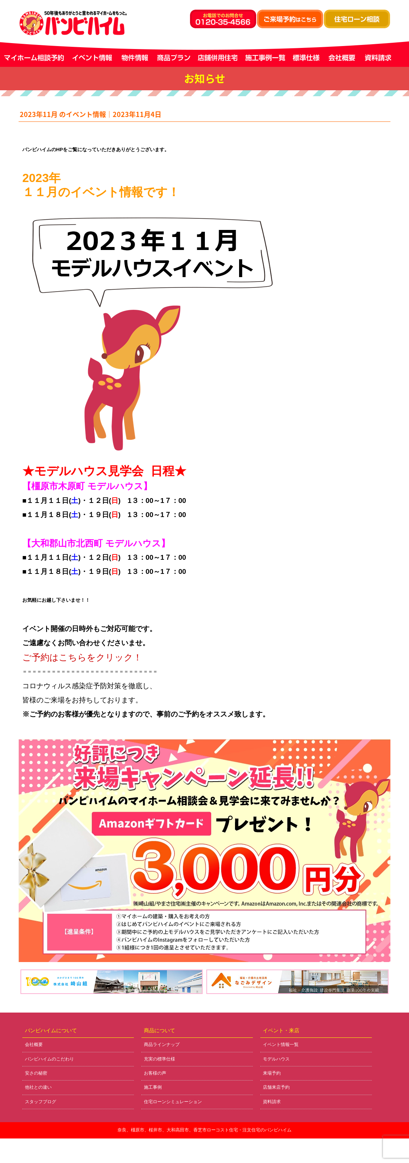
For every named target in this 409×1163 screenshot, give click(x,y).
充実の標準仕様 (159, 1059)
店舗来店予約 (276, 1087)
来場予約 (272, 1073)
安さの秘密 (36, 1073)
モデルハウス (276, 1059)
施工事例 (153, 1087)
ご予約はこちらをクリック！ (82, 657)
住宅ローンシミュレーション (173, 1101)
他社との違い (38, 1087)
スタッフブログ (40, 1101)
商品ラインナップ (162, 1044)
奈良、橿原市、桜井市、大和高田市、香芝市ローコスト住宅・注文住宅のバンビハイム (204, 1130)
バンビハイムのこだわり (49, 1059)
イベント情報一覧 (281, 1044)
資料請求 (272, 1101)
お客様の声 (155, 1073)
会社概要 (34, 1044)
